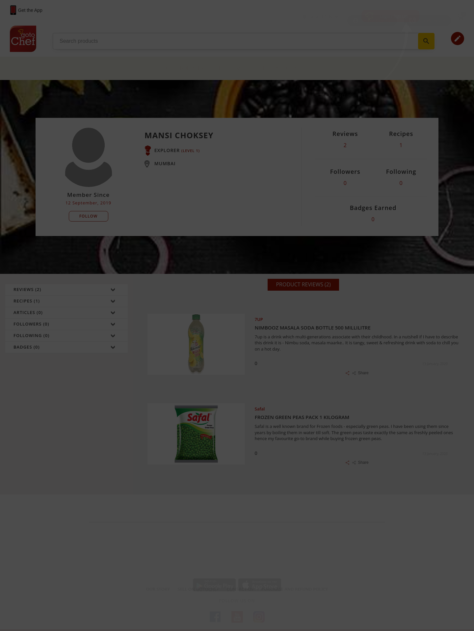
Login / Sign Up (394, 16)
